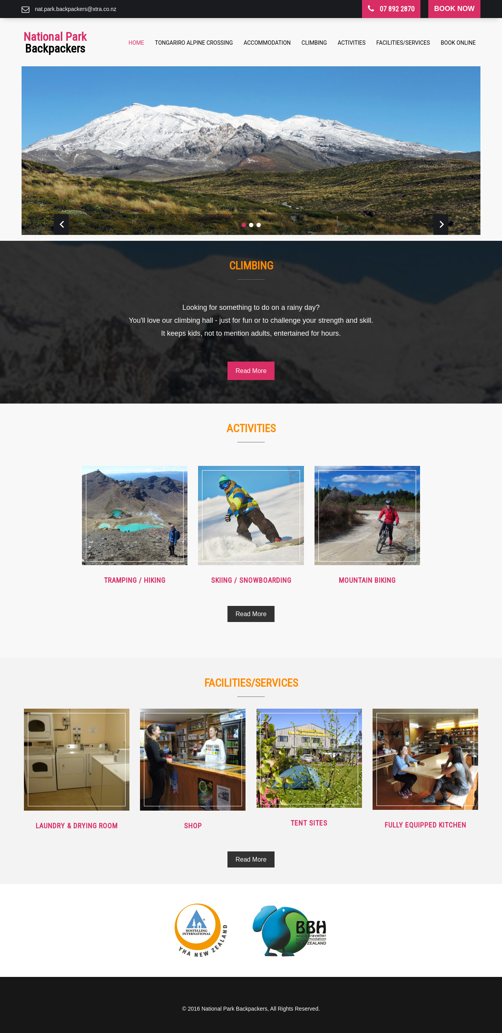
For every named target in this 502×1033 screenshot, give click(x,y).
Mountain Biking (367, 580)
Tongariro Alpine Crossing (194, 43)
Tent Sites (309, 823)
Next (440, 224)
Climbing (314, 43)
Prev (61, 224)
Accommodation (267, 43)
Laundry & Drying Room (77, 826)
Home (136, 43)
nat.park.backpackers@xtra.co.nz (75, 9)
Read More (250, 370)
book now (454, 9)
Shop (193, 826)
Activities (352, 43)
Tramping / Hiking (135, 580)
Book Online (458, 43)
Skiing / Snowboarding (251, 580)
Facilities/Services (403, 43)
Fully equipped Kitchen (425, 825)
